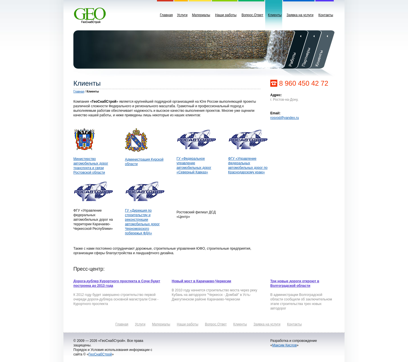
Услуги (182, 15)
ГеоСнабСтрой (100, 354)
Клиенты (275, 15)
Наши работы (226, 15)
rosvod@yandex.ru (284, 118)
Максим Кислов (284, 345)
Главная (166, 15)
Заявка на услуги (299, 15)
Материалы (201, 15)
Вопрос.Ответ (252, 15)
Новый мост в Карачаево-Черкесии (201, 281)
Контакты (325, 15)
